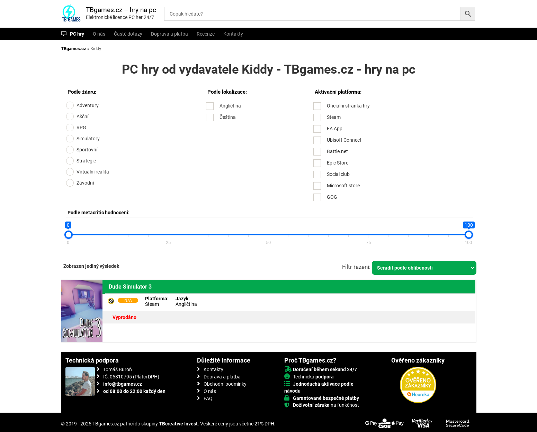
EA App (334, 128)
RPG (81, 127)
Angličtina (230, 106)
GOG (332, 197)
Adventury (88, 105)
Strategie (86, 160)
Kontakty (233, 34)
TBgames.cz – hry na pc (121, 10)
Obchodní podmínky (225, 384)
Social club (338, 174)
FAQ (208, 398)
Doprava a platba (169, 34)
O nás (99, 34)
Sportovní (87, 149)
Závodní (85, 183)
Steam (334, 117)
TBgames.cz (73, 48)
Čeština (228, 117)
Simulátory (88, 138)
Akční (82, 116)
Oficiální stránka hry (348, 106)
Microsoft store (343, 185)
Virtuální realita (93, 172)
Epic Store (337, 163)
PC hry (77, 34)
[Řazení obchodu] (424, 268)
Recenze (206, 34)
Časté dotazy (128, 34)
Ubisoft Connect (344, 140)
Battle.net (337, 151)
